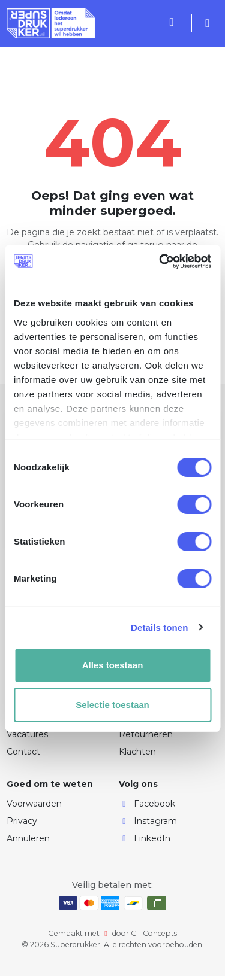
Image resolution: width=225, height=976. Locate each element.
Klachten (137, 751)
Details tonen (159, 627)
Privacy (22, 821)
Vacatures (27, 734)
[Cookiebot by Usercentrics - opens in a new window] (160, 261)
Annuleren (28, 838)
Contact (23, 751)
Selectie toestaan (112, 705)
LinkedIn (144, 838)
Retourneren (146, 734)
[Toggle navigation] (156, 23)
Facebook (147, 803)
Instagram (148, 821)
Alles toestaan (112, 665)
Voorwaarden (34, 803)
